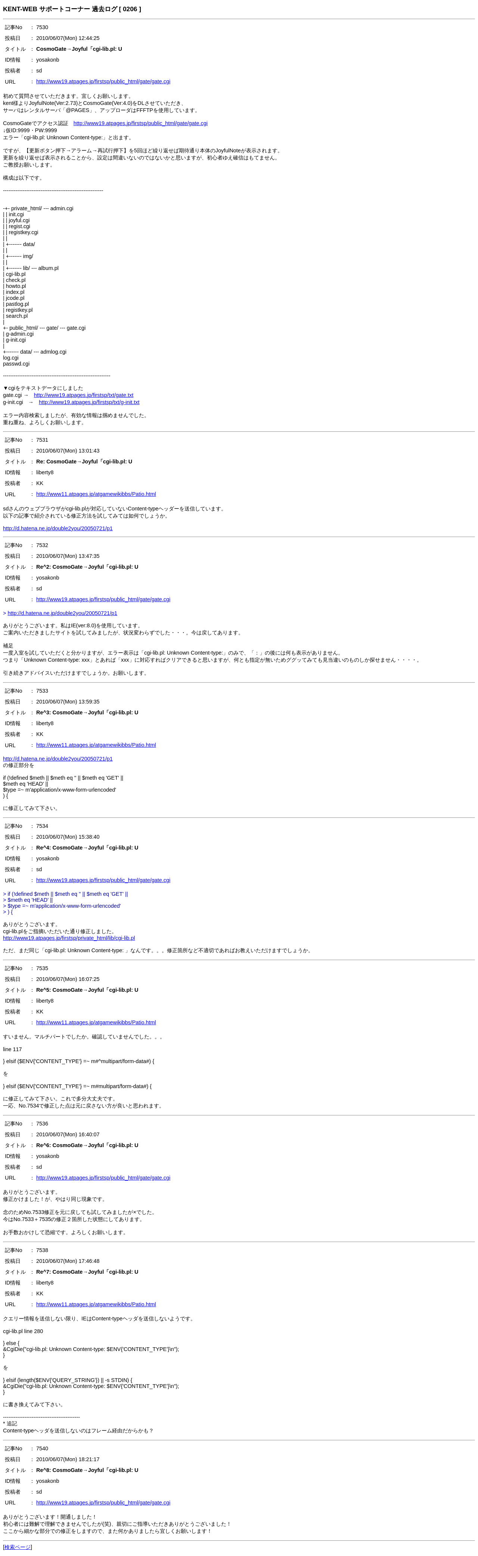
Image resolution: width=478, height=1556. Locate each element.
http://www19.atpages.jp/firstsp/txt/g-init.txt (89, 402)
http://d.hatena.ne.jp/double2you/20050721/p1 (58, 528)
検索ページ (17, 1547)
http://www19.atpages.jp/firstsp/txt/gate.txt (83, 395)
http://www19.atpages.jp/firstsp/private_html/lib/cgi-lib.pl (69, 938)
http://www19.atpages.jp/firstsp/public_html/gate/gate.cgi (103, 81)
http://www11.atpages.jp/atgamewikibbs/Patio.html (96, 494)
